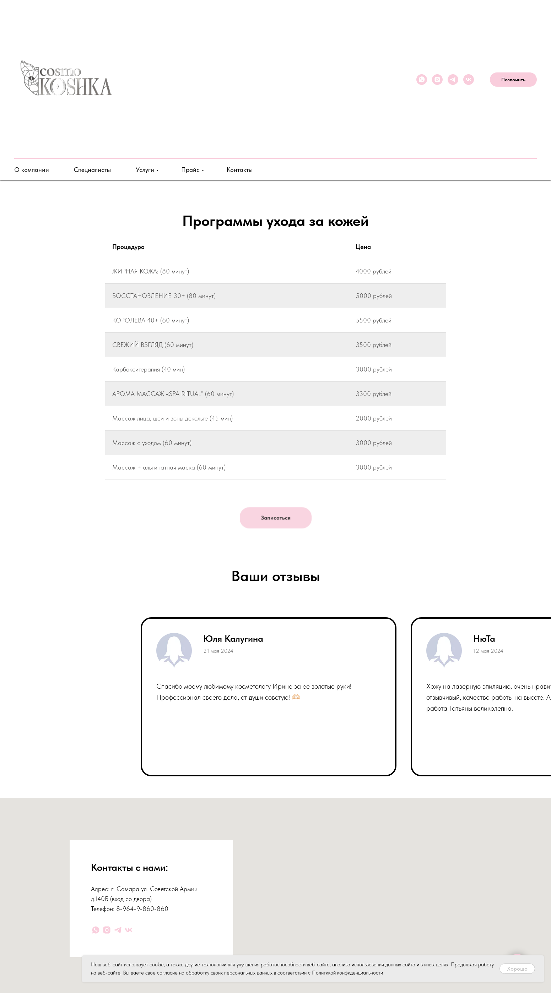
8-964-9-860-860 (142, 908)
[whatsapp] (421, 79)
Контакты (240, 169)
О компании (31, 169)
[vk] (468, 79)
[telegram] (453, 79)
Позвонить (513, 79)
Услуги (145, 169)
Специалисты (92, 169)
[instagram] (437, 79)
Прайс (190, 169)
